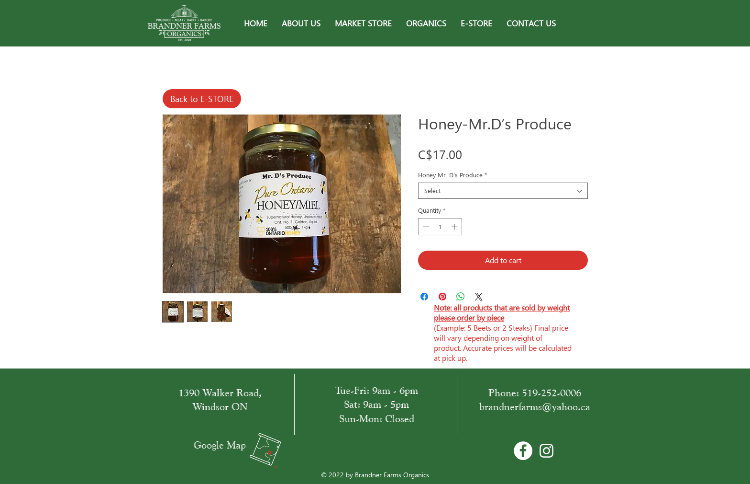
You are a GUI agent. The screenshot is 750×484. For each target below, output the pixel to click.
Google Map (220, 445)
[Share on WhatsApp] (460, 296)
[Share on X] (479, 296)
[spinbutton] (440, 227)
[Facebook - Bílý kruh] (523, 450)
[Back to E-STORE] (202, 98)
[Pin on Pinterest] (442, 296)
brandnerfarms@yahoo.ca (534, 407)
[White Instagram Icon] (546, 450)
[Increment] (455, 227)
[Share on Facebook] (424, 296)
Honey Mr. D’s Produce (452, 175)
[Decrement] (425, 227)
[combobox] (503, 191)
